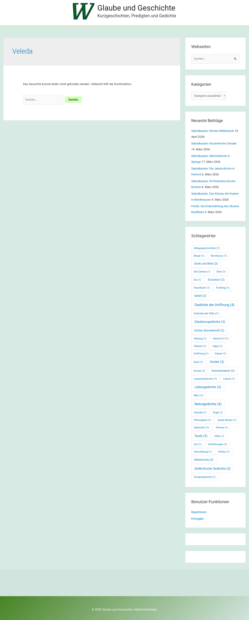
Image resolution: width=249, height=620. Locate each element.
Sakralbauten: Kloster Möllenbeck (213, 131)
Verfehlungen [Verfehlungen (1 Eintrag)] (217, 444)
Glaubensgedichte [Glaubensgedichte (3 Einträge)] (209, 321)
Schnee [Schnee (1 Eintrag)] (222, 427)
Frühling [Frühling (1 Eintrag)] (222, 287)
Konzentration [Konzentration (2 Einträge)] (223, 370)
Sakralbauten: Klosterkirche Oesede (214, 143)
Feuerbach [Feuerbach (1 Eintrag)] (202, 287)
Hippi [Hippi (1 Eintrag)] (218, 345)
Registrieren (199, 512)
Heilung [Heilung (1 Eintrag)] (200, 338)
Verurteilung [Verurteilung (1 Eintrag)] (203, 451)
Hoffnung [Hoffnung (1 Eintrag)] (201, 353)
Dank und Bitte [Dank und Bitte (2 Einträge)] (206, 263)
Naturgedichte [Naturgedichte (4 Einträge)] (208, 404)
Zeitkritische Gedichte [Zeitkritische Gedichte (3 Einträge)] (212, 468)
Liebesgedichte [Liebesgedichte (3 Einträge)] (207, 387)
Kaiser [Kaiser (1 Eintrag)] (220, 353)
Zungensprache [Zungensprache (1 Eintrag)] (205, 476)
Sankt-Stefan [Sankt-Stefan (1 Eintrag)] (227, 419)
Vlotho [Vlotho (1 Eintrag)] (223, 451)
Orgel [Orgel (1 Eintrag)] (218, 412)
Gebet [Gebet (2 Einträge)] (200, 295)
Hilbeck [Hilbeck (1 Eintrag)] (200, 345)
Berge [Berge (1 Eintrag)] (199, 255)
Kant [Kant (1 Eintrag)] (198, 362)
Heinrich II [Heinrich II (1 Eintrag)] (220, 338)
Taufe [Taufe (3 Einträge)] (200, 436)
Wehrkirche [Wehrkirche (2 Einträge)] (204, 459)
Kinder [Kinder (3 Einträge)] (217, 362)
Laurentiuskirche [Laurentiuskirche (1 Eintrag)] (205, 378)
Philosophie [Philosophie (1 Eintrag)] (202, 419)
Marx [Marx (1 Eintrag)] (199, 395)
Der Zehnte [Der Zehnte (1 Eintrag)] (202, 271)
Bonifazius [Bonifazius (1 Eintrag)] (219, 255)
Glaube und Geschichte (137, 7)
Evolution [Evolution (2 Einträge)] (216, 279)
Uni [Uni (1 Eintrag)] (197, 444)
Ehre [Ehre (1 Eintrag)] (221, 271)
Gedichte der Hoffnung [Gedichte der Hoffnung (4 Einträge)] (215, 305)
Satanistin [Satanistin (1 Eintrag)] (201, 427)
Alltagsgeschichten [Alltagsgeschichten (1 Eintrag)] (207, 248)
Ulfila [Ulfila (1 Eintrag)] (219, 436)
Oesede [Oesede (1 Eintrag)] (200, 412)
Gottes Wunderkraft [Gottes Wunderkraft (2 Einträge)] (209, 330)
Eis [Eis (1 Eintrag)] (197, 279)
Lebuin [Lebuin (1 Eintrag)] (229, 378)
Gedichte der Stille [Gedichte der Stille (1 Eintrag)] (206, 313)
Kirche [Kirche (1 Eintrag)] (199, 370)
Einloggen (197, 518)
